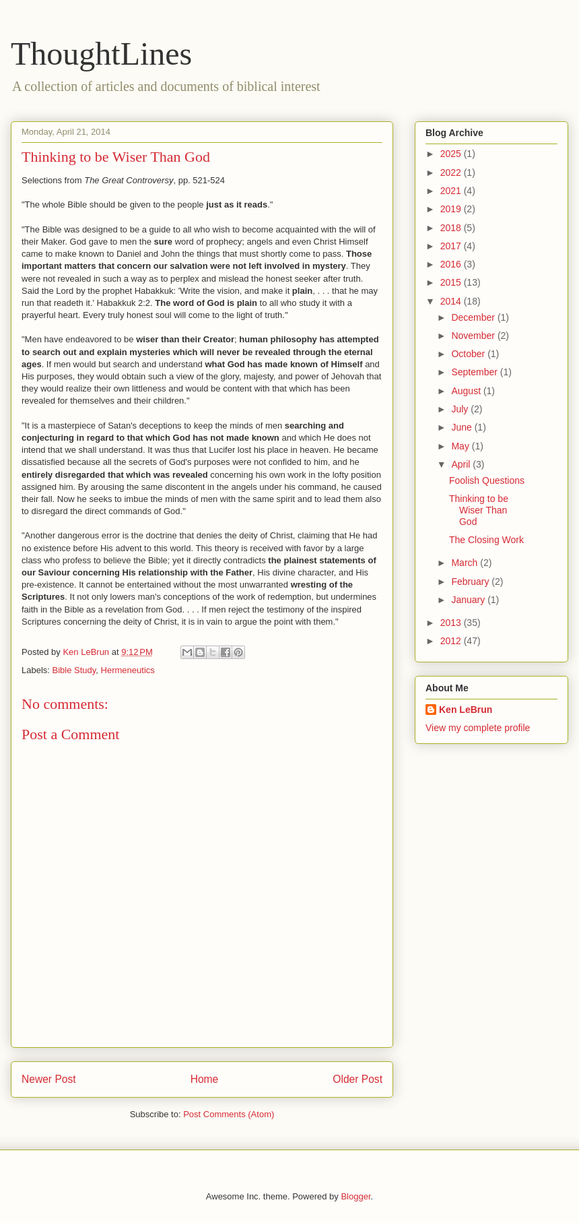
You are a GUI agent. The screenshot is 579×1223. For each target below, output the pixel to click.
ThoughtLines (101, 53)
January (469, 599)
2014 (452, 301)
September (475, 372)
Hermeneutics (128, 670)
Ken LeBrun (465, 709)
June (462, 427)
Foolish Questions (486, 480)
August (467, 390)
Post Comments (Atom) (228, 1114)
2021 (452, 190)
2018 (452, 227)
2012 (452, 640)
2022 (452, 172)
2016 (452, 264)
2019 (452, 208)
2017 (452, 246)
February (471, 581)
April (462, 464)
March (465, 562)
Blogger (355, 1196)
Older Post (357, 1079)
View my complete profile (477, 727)
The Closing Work (486, 539)
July (461, 409)
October (469, 353)
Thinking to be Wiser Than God (478, 510)
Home (205, 1079)
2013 (452, 622)
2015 (452, 282)
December (474, 317)
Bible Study (74, 670)
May (461, 446)
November (474, 335)
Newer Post (49, 1079)
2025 (452, 153)
